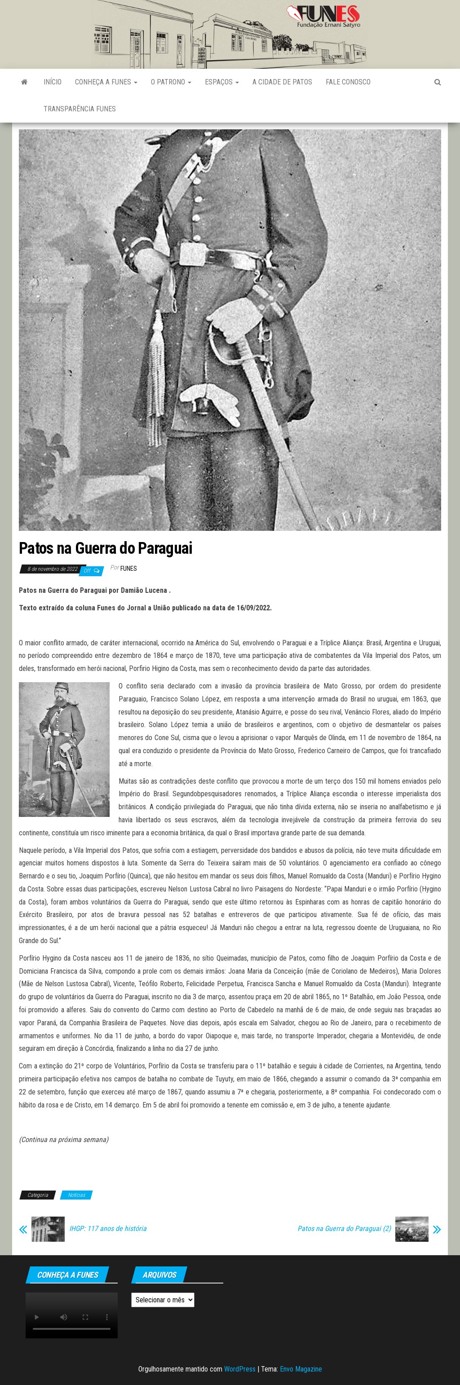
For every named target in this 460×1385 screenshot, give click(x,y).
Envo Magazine (301, 1369)
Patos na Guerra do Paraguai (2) (344, 1229)
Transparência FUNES (80, 109)
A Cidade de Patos (282, 82)
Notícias (76, 1195)
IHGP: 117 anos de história (107, 1229)
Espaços (222, 82)
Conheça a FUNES (106, 82)
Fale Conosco (348, 82)
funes (128, 568)
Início (53, 82)
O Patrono (171, 82)
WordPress (240, 1369)
